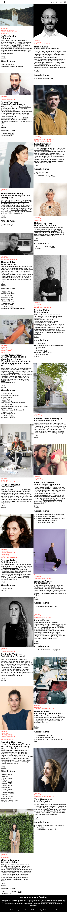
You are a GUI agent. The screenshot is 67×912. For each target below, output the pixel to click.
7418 (12, 134)
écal (2, 496)
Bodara (27, 760)
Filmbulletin (38, 331)
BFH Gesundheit (16, 574)
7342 (16, 800)
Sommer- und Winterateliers (10, 738)
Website (3, 58)
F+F (3, 2)
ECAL (5, 664)
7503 (43, 347)
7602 (9, 397)
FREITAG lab (12, 669)
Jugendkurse (38, 220)
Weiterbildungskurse (7, 30)
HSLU (17, 119)
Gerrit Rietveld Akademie (42, 490)
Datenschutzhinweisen (48, 902)
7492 (12, 299)
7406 (12, 64)
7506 (9, 296)
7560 (9, 789)
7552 (12, 793)
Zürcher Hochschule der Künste (11, 750)
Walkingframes (17, 871)
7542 (43, 343)
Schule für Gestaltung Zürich (52, 500)
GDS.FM (12, 667)
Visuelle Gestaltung (7, 763)
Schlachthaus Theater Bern (9, 571)
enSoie (16, 378)
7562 (9, 785)
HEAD (7, 279)
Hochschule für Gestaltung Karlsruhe (46, 489)
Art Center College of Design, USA (45, 806)
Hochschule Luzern (14, 663)
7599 (9, 405)
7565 (9, 778)
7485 (12, 307)
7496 (45, 172)
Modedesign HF (6, 350)
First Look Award (48, 159)
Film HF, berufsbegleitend (42, 141)
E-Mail (3, 56)
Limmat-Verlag (57, 431)
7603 (9, 394)
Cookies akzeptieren (16, 910)
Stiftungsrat (38, 416)
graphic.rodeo (43, 64)
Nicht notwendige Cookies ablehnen (42, 910)
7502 (45, 351)
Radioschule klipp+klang (8, 579)
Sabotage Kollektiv (52, 155)
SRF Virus (15, 47)
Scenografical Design (13, 868)
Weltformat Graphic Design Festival (45, 638)
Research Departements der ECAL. (12, 675)
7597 (9, 412)
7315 (19, 892)
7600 (9, 401)
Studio (18, 754)
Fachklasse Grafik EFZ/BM (42, 44)
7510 (9, 292)
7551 (12, 797)
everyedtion (52, 493)
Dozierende (4, 28)
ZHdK (19, 44)
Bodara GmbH (50, 236)
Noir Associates (49, 62)
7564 (9, 782)
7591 (12, 416)
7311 (53, 247)
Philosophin (38, 425)
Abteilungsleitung (6, 349)
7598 (9, 408)
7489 (45, 354)
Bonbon (15, 493)
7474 (9, 588)
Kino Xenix (37, 334)
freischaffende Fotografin (42, 588)
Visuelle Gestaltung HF (8, 99)
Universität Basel (17, 268)
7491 (12, 303)
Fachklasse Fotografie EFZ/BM (44, 139)
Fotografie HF (5, 33)
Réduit (50, 156)
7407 (12, 224)
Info (51, 78)
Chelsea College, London (19, 210)
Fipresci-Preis (38, 163)
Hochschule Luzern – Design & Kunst (45, 231)
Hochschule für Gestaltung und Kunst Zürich (15, 202)
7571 (9, 774)
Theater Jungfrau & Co (10, 568)
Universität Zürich (25, 107)
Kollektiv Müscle (56, 634)
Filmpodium (61, 324)
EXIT (62, 155)
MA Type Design (18, 671)
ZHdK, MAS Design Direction (12, 672)
